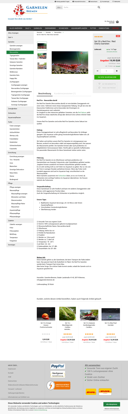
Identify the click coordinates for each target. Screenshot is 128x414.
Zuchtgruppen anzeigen (19, 85)
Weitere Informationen (112, 409)
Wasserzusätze (16, 200)
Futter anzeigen (15, 126)
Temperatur (14, 237)
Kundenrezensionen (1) (65, 93)
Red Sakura (82, 112)
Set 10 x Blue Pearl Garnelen (111, 324)
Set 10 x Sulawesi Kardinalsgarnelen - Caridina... (89, 325)
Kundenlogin (104, 1)
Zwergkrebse (50, 28)
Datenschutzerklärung (40, 410)
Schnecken (63, 28)
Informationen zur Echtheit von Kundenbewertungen (18, 399)
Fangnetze (13, 241)
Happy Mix (13, 78)
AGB (9, 377)
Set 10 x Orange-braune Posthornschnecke (46, 325)
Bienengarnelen (15, 49)
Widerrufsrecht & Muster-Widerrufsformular (23, 385)
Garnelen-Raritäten (16, 69)
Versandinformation (79, 1)
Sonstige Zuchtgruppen (19, 105)
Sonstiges (11, 245)
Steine (12, 176)
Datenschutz (12, 381)
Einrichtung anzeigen (17, 156)
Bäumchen (13, 166)
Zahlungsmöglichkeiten (16, 393)
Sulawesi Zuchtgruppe (19, 101)
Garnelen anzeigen (16, 46)
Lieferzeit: (97, 49)
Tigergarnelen (14, 56)
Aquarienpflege (15, 210)
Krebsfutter (13, 142)
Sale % (28, 28)
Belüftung (13, 234)
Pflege (10, 183)
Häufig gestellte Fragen (62, 1)
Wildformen (14, 72)
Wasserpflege (14, 190)
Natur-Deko (14, 173)
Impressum (12, 369)
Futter (93, 28)
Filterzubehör (14, 231)
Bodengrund (14, 179)
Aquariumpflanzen (79, 28)
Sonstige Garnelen (16, 65)
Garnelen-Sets (14, 75)
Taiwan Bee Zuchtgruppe (19, 98)
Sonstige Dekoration (17, 169)
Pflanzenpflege (15, 213)
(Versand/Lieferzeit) (112, 51)
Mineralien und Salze (18, 197)
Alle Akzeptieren (111, 404)
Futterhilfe (13, 149)
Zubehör (11, 221)
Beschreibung (44, 93)
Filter (11, 228)
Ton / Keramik (14, 160)
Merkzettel (116, 1)
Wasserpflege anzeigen (19, 194)
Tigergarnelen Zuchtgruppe (20, 95)
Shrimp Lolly (14, 136)
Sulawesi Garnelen (16, 62)
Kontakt (10, 373)
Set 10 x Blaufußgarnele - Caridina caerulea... (67, 326)
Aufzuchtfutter (15, 132)
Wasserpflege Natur (18, 204)
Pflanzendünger (15, 217)
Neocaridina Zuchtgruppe (20, 88)
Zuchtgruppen (14, 82)
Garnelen (38, 28)
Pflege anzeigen (15, 187)
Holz (11, 163)
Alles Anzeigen (16, 28)
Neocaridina (14, 52)
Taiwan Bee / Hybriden (17, 59)
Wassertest (15, 207)
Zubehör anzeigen (16, 224)
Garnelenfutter (15, 129)
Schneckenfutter (15, 145)
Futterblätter (14, 139)
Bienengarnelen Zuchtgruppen (21, 92)
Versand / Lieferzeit (15, 389)
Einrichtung (104, 28)
